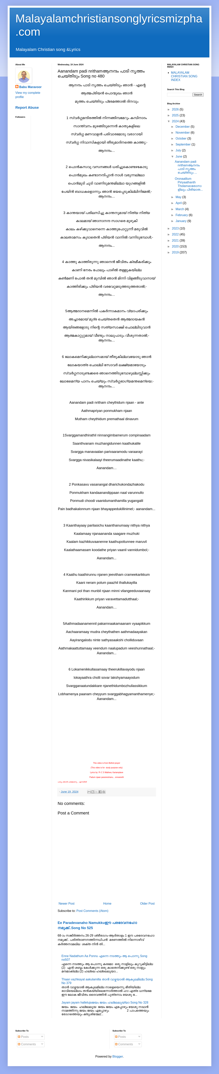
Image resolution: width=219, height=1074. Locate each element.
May (179, 197)
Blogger (117, 1056)
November (183, 132)
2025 (176, 115)
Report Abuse (27, 107)
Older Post (147, 903)
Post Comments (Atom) (92, 910)
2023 (176, 228)
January (181, 221)
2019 (176, 252)
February (182, 215)
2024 (176, 121)
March (180, 209)
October (181, 138)
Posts (23, 1036)
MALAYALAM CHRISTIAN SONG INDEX (184, 76)
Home (107, 903)
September (184, 144)
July (179, 150)
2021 (176, 240)
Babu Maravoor (30, 87)
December (183, 126)
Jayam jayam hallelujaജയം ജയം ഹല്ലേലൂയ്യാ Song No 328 (104, 1002)
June (179, 156)
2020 (176, 246)
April (179, 203)
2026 (176, 109)
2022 (176, 234)
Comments (27, 1044)
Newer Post (67, 903)
